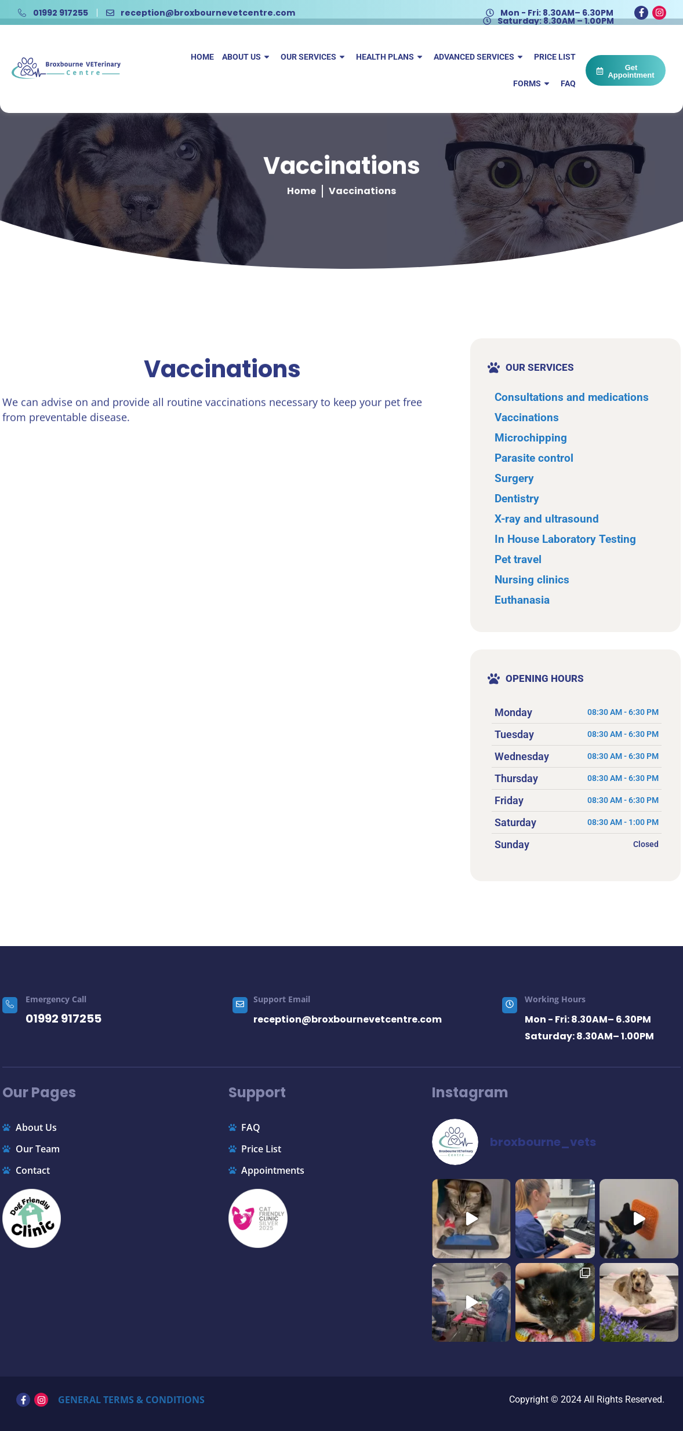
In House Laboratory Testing (565, 539)
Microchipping (531, 437)
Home (202, 56)
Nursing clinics (532, 579)
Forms (533, 83)
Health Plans (391, 57)
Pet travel (518, 559)
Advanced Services (480, 57)
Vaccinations (527, 417)
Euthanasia (522, 600)
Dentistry (517, 498)
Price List (555, 56)
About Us (247, 57)
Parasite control (534, 458)
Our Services (314, 57)
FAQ (568, 83)
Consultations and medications (572, 397)
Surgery (514, 478)
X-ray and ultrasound (547, 518)
